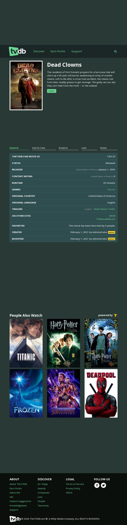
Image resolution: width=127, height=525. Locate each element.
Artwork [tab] (63, 147)
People (41, 501)
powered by (108, 315)
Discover (39, 51)
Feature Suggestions (20, 501)
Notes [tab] (103, 147)
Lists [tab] (84, 147)
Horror (111, 189)
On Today (43, 483)
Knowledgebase (18, 505)
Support (76, 51)
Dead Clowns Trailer (104, 208)
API (11, 496)
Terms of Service (75, 483)
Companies (43, 492)
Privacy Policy (73, 488)
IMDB (112, 215)
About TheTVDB (18, 483)
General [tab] (14, 147)
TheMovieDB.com (105, 219)
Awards (42, 488)
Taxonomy (43, 505)
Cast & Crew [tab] (38, 147)
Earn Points (58, 51)
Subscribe (15, 492)
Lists (40, 496)
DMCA (69, 492)
